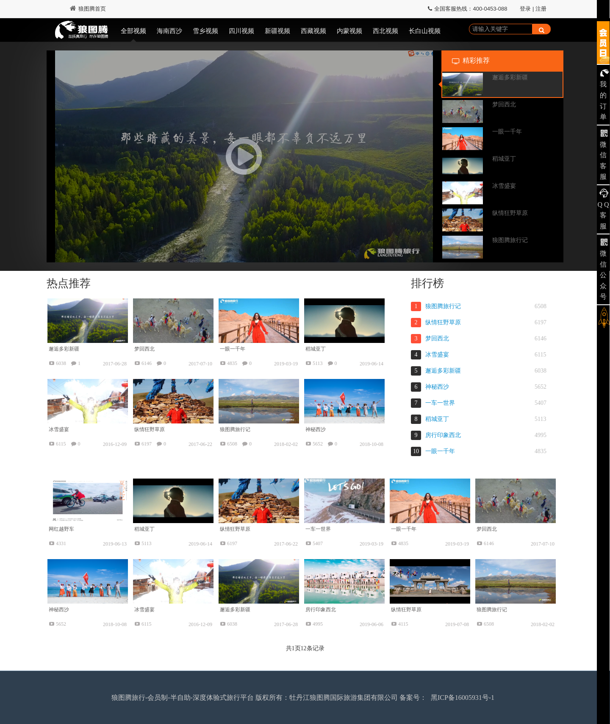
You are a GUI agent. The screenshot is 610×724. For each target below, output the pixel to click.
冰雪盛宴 (437, 354)
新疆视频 (277, 31)
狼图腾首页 (88, 9)
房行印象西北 (443, 435)
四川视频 (241, 31)
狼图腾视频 (81, 31)
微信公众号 (603, 275)
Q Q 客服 (603, 215)
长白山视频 (425, 31)
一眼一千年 (440, 451)
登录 (525, 9)
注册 (540, 9)
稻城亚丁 (437, 419)
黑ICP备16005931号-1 (462, 697)
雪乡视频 (205, 31)
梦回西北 (437, 338)
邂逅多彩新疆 (443, 371)
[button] (244, 156)
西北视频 (385, 31)
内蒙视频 (349, 31)
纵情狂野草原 (443, 322)
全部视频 (133, 31)
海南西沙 (169, 31)
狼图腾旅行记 (443, 306)
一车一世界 (440, 403)
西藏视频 (313, 31)
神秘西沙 (437, 387)
